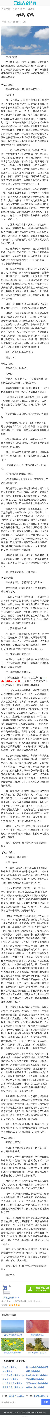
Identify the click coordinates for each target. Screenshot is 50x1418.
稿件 (22, 9)
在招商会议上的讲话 (35, 1387)
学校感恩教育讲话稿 (35, 1379)
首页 (15, 9)
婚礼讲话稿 (8, 1371)
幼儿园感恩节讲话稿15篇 (14, 1375)
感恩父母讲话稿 (33, 1371)
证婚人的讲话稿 (10, 1367)
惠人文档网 (21, 1412)
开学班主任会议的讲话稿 (37, 1383)
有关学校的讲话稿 (11, 1379)
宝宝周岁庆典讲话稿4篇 (13, 1387)
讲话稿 (31, 9)
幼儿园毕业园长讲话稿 (13, 1383)
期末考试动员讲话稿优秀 (37, 1367)
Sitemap (25, 1416)
